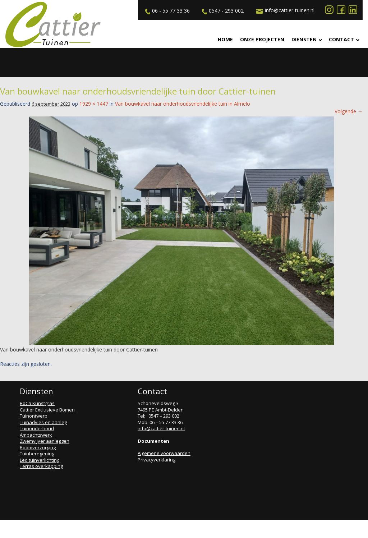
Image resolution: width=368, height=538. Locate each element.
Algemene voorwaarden (164, 453)
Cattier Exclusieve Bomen (48, 409)
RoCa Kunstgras (37, 403)
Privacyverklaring (156, 459)
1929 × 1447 (93, 103)
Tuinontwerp (33, 416)
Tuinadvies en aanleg (43, 422)
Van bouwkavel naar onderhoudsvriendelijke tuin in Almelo (182, 103)
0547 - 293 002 (222, 10)
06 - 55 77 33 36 (166, 10)
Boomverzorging (38, 447)
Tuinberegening (37, 453)
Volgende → (349, 111)
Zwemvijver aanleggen (44, 441)
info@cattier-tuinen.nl (284, 10)
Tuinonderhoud (37, 428)
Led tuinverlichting (40, 460)
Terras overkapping (41, 466)
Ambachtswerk (36, 435)
